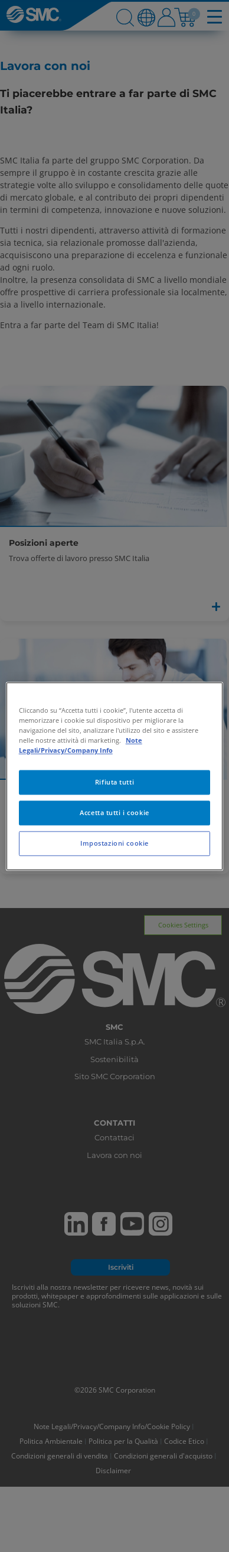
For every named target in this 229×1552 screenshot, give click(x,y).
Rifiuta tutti (114, 781)
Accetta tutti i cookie (114, 812)
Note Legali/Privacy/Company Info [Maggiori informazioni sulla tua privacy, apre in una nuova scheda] (80, 745)
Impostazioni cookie (114, 843)
